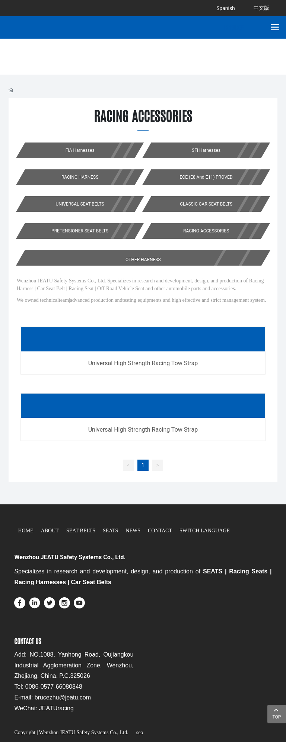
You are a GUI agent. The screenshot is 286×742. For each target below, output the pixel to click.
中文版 (261, 8)
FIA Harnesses (79, 150)
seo (139, 732)
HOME (25, 530)
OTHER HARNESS (143, 259)
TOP (277, 713)
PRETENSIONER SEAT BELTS (79, 231)
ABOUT (50, 530)
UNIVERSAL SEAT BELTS (79, 204)
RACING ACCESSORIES (206, 231)
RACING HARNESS (79, 177)
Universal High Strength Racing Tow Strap (143, 363)
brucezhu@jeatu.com (63, 697)
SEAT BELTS (80, 530)
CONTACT (160, 530)
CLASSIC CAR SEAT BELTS (206, 204)
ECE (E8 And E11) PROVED (206, 177)
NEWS (132, 530)
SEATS (110, 530)
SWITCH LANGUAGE (204, 530)
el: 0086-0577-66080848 (49, 686)
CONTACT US (27, 640)
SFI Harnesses (206, 150)
